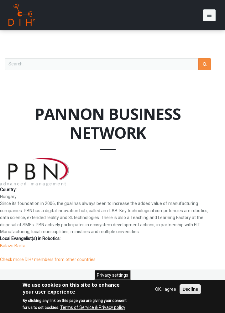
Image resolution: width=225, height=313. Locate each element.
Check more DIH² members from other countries (48, 259)
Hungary (8, 196)
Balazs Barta (12, 245)
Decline (190, 289)
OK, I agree (165, 289)
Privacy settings (112, 275)
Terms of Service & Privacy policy (92, 307)
